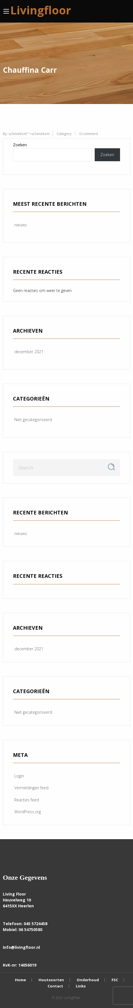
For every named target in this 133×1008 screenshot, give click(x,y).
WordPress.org (27, 811)
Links (81, 986)
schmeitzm (17, 133)
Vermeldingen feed (31, 787)
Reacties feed (26, 800)
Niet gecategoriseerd (33, 419)
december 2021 (28, 351)
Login (19, 776)
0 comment (88, 133)
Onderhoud (88, 980)
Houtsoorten (51, 980)
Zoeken (20, 144)
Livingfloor (40, 10)
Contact (55, 986)
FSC (115, 980)
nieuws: (21, 224)
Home (20, 980)
